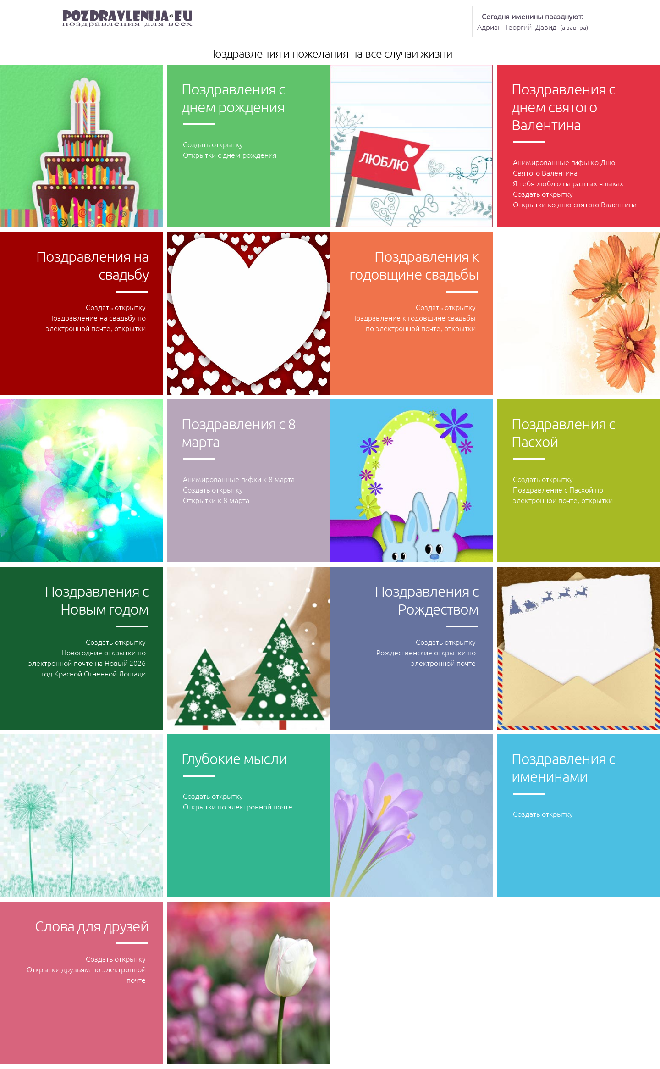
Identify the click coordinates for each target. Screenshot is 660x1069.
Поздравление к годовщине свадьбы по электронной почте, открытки (413, 322)
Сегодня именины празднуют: (532, 16)
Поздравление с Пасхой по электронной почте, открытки (563, 494)
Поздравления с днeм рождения (233, 98)
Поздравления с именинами (563, 767)
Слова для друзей (91, 926)
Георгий (519, 27)
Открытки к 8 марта (216, 500)
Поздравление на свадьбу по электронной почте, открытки (96, 322)
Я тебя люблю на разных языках (568, 183)
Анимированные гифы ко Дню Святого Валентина (564, 167)
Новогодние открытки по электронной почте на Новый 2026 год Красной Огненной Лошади (87, 662)
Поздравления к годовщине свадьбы (413, 265)
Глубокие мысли (234, 758)
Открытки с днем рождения (230, 155)
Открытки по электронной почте (237, 806)
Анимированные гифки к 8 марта (239, 479)
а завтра (574, 27)
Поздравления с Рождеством (426, 600)
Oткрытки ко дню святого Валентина (575, 204)
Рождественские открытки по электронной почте (426, 657)
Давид (545, 27)
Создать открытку (213, 144)
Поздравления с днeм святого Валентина (563, 106)
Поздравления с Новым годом (96, 600)
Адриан (489, 27)
